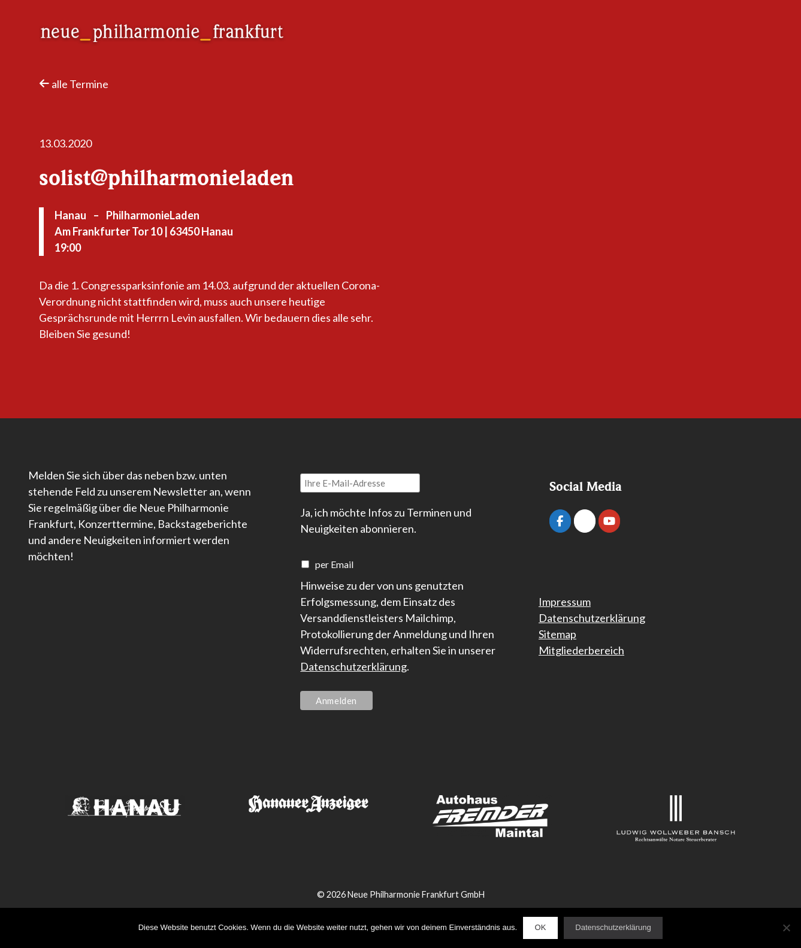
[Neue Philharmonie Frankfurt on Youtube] (609, 521)
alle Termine (73, 83)
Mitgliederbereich (581, 650)
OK (540, 927)
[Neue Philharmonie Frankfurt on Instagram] (585, 521)
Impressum (565, 601)
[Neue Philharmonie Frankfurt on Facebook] (560, 521)
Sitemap (557, 634)
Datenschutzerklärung (353, 666)
